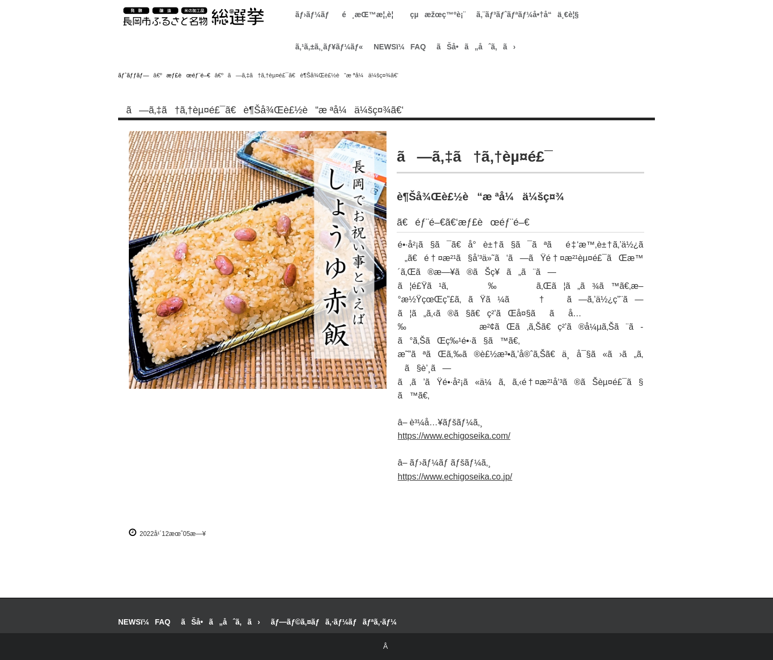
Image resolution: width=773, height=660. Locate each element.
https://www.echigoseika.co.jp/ (455, 476)
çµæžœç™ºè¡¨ (438, 14)
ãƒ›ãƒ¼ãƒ (313, 14)
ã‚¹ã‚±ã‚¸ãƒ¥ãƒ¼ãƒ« (329, 46)
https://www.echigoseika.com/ (454, 435)
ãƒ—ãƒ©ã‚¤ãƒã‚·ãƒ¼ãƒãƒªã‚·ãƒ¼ (334, 622)
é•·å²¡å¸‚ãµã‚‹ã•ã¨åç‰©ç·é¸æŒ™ (193, 16)
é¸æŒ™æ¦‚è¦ (370, 14)
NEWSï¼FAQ (400, 46)
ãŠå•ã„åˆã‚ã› (475, 46)
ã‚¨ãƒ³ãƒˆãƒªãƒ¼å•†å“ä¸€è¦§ (527, 14)
